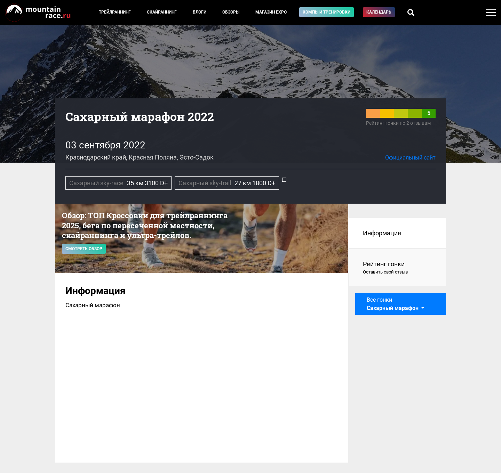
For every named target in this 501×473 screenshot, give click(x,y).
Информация (382, 233)
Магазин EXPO (271, 12)
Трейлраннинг (115, 12)
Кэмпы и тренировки (326, 12)
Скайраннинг (162, 12)
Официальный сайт (410, 157)
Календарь (378, 12)
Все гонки (393, 303)
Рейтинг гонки (397, 268)
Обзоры (230, 12)
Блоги (199, 12)
